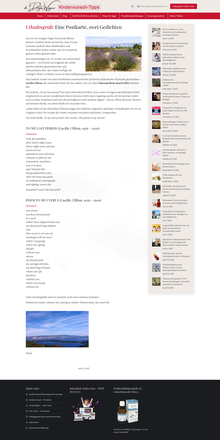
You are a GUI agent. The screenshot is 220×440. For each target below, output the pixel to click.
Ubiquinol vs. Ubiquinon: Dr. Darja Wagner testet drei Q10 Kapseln (175, 111)
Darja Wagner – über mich (40, 405)
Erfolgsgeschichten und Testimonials (45, 416)
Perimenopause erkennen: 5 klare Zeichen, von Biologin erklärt (174, 153)
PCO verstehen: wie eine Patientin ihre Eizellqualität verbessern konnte (174, 32)
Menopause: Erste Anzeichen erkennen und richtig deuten (175, 201)
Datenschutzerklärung (38, 428)
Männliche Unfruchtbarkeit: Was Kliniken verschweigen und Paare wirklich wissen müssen (177, 242)
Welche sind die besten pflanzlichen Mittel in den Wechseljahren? (174, 57)
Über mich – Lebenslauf (39, 411)
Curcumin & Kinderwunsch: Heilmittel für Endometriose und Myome (177, 139)
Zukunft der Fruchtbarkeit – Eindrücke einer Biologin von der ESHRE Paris (175, 214)
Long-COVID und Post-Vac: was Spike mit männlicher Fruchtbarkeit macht (176, 228)
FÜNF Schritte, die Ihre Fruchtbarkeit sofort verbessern (176, 254)
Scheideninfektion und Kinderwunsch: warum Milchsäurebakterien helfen (174, 267)
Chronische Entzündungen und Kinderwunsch (176, 165)
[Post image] (156, 32)
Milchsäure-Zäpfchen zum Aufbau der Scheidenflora (174, 70)
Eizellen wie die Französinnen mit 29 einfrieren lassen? (175, 44)
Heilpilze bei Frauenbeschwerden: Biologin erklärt (175, 83)
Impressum (34, 422)
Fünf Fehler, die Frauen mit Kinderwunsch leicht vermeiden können (176, 189)
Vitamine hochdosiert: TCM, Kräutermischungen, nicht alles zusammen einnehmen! (176, 281)
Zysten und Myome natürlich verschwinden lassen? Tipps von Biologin (176, 97)
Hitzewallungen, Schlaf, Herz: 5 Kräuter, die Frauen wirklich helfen (176, 125)
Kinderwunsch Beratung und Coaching (45, 394)
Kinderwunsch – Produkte (40, 400)
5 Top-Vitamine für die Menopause (172, 176)
